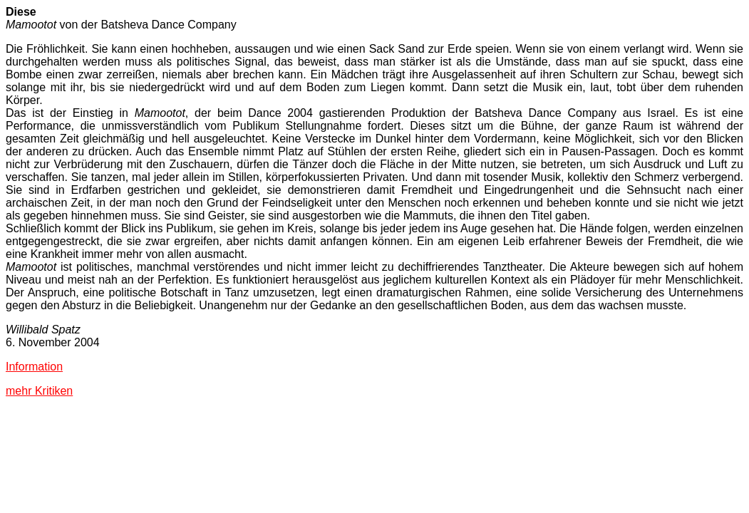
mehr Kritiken (39, 391)
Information (34, 367)
